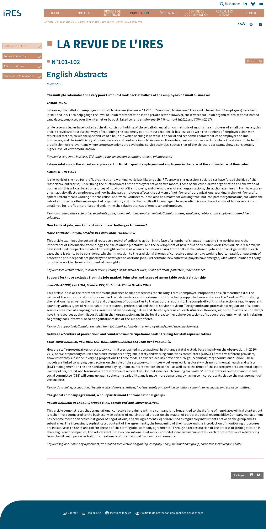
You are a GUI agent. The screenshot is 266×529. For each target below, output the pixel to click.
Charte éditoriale (14, 66)
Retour (254, 60)
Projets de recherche (112, 13)
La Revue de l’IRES (15, 46)
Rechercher (230, 4)
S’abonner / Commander (19, 76)
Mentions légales (118, 513)
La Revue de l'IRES (88, 22)
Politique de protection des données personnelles (169, 513)
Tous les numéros (15, 56)
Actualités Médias (224, 13)
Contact (252, 13)
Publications (140, 13)
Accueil (56, 13)
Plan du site (91, 513)
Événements (168, 13)
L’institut (84, 13)
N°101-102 (108, 22)
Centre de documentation (196, 13)
